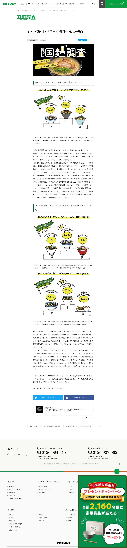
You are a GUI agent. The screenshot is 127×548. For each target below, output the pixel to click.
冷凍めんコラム (70, 518)
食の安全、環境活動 (14, 527)
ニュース (71, 486)
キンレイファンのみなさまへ (41, 3)
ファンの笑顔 (42, 492)
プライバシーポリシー (45, 521)
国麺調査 (68, 521)
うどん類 (11, 486)
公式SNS (82, 3)
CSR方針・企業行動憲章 (15, 524)
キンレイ (91, 418)
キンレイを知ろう (44, 486)
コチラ (61, 388)
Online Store (116, 3)
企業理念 (11, 515)
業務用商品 (12, 492)
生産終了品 (12, 495)
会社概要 (11, 518)
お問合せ (93, 3)
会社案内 (71, 3)
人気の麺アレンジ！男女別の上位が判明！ (79, 426)
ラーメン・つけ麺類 (14, 489)
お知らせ (71, 492)
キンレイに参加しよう (45, 489)
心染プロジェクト (13, 530)
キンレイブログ (70, 515)
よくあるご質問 (17, 455)
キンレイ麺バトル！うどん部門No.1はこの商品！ (45, 426)
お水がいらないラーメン (15, 499)
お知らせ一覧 (59, 3)
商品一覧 (24, 3)
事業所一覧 (12, 521)
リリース (71, 489)
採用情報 (41, 515)
